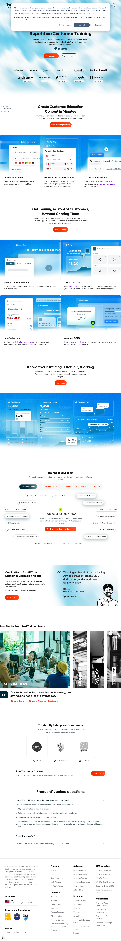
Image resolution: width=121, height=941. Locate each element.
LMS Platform (56, 882)
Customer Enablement (81, 882)
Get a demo (51, 56)
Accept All (81, 25)
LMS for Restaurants (104, 874)
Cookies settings (65, 25)
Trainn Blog (77, 908)
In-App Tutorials (57, 886)
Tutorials (76, 912)
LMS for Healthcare (103, 870)
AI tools (76, 916)
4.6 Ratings (62, 48)
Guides (53, 874)
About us (54, 896)
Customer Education (81, 870)
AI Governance (56, 930)
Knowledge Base (79, 900)
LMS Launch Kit (79, 904)
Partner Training (79, 886)
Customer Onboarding (81, 874)
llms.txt (76, 933)
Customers (55, 908)
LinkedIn (8, 932)
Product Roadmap (58, 912)
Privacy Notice (56, 916)
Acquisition (55, 900)
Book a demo (12, 597)
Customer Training (80, 878)
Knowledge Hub (57, 878)
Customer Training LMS (105, 886)
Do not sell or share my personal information (59, 925)
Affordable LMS (79, 890)
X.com (24, 932)
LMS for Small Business (105, 882)
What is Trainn (56, 904)
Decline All (98, 25)
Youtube (16, 932)
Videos (53, 870)
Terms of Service (57, 920)
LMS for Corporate (103, 878)
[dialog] (60, 17)
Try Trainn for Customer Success (60, 529)
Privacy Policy (90, 13)
